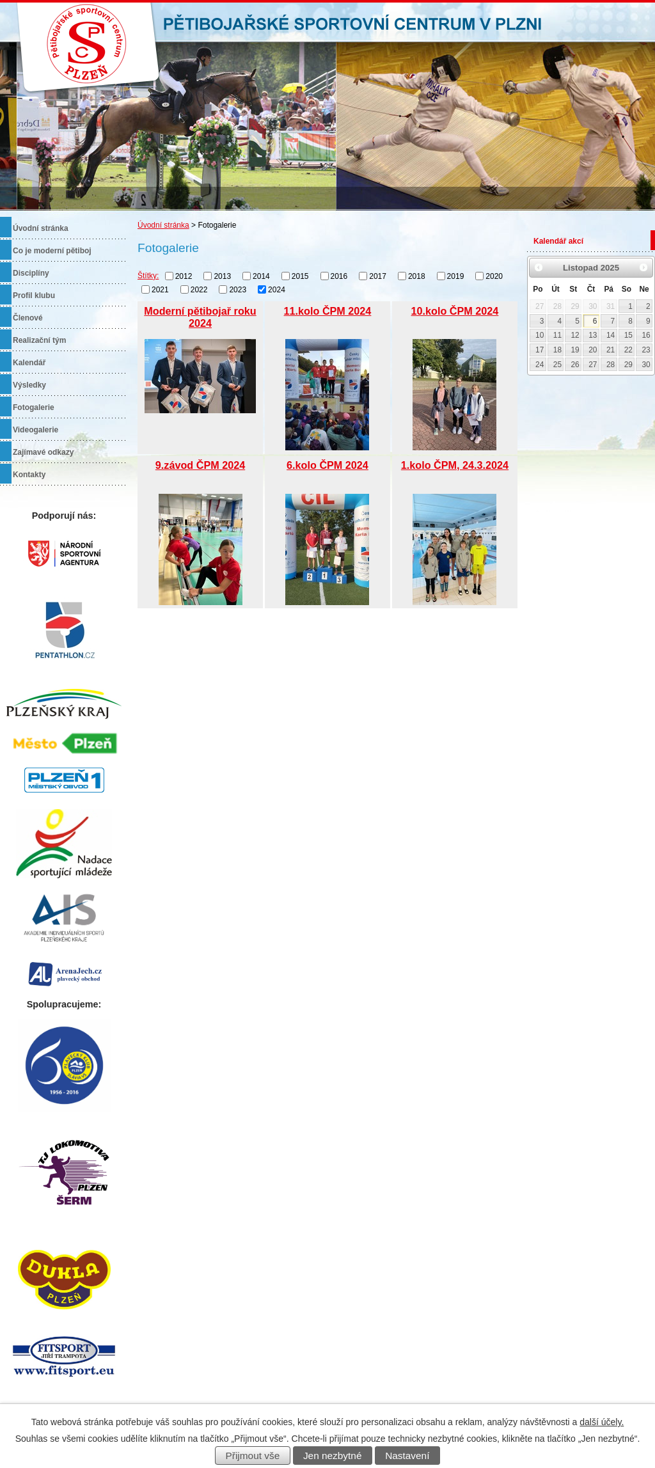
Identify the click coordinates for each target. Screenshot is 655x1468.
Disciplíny (31, 273)
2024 (276, 289)
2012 (184, 276)
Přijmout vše (253, 1455)
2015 (300, 276)
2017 (377, 276)
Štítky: (148, 275)
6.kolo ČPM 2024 (327, 465)
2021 (160, 289)
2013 (222, 276)
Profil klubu (34, 295)
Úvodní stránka (163, 225)
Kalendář (29, 362)
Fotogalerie (33, 407)
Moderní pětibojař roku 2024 (200, 317)
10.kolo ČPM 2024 (455, 311)
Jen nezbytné (332, 1455)
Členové (28, 317)
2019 (455, 276)
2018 (416, 276)
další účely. (602, 1422)
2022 (199, 289)
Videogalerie (35, 429)
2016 (339, 276)
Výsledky (29, 385)
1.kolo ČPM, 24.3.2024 (455, 465)
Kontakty (29, 474)
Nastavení (407, 1455)
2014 (261, 276)
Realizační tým (39, 340)
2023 (237, 289)
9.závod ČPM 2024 (200, 465)
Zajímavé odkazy (43, 452)
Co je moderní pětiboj (52, 250)
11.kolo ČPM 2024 (328, 311)
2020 (494, 276)
